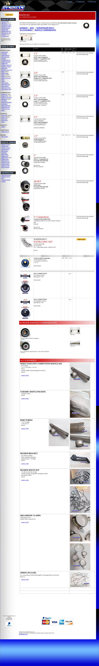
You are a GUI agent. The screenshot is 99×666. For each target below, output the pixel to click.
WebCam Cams (5, 165)
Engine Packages (5, 62)
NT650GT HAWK (6, 26)
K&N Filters (4, 154)
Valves (3, 81)
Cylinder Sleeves (5, 60)
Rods (2, 74)
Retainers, (4, 70)
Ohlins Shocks (5, 132)
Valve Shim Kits (5, 84)
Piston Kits (4, 68)
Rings (2, 71)
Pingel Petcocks (5, 107)
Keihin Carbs (4, 156)
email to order (25, 375)
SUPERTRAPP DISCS (45, 28)
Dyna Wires (4, 120)
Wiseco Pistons (5, 167)
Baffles (3, 126)
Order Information (6, 175)
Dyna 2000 (4, 115)
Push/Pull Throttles (6, 102)
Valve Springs (5, 86)
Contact (3, 181)
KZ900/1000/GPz (6, 31)
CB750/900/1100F (6, 25)
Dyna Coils (4, 118)
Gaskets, (3, 65)
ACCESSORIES (26, 30)
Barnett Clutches (5, 144)
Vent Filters (4, 104)
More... (3, 110)
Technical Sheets (5, 176)
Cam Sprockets (5, 57)
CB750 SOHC (5, 21)
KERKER (24, 28)
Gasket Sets (4, 63)
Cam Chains (4, 52)
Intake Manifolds (5, 105)
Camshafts (4, 53)
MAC (32, 28)
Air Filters (4, 100)
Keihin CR (4, 94)
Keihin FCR (4, 96)
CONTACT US (23, 634)
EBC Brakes (4, 136)
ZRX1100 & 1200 (6, 33)
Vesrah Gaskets (5, 164)
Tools (2, 79)
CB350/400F (4, 29)
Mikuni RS (4, 99)
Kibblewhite (4, 157)
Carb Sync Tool (5, 109)
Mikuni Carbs (5, 159)
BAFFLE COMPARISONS (45, 30)
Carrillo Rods (5, 146)
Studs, (3, 78)
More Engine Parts (6, 89)
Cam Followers (5, 55)
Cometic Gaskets (5, 148)
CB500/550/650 (5, 28)
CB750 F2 (4, 23)
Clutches (3, 58)
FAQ (2, 178)
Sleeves (3, 76)
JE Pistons (4, 152)
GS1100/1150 (5, 36)
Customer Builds (5, 180)
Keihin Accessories (6, 97)
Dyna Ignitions (5, 149)
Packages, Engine (6, 66)
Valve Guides (4, 83)
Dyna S (3, 117)
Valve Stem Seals (5, 87)
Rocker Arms (4, 73)
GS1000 (3, 34)
